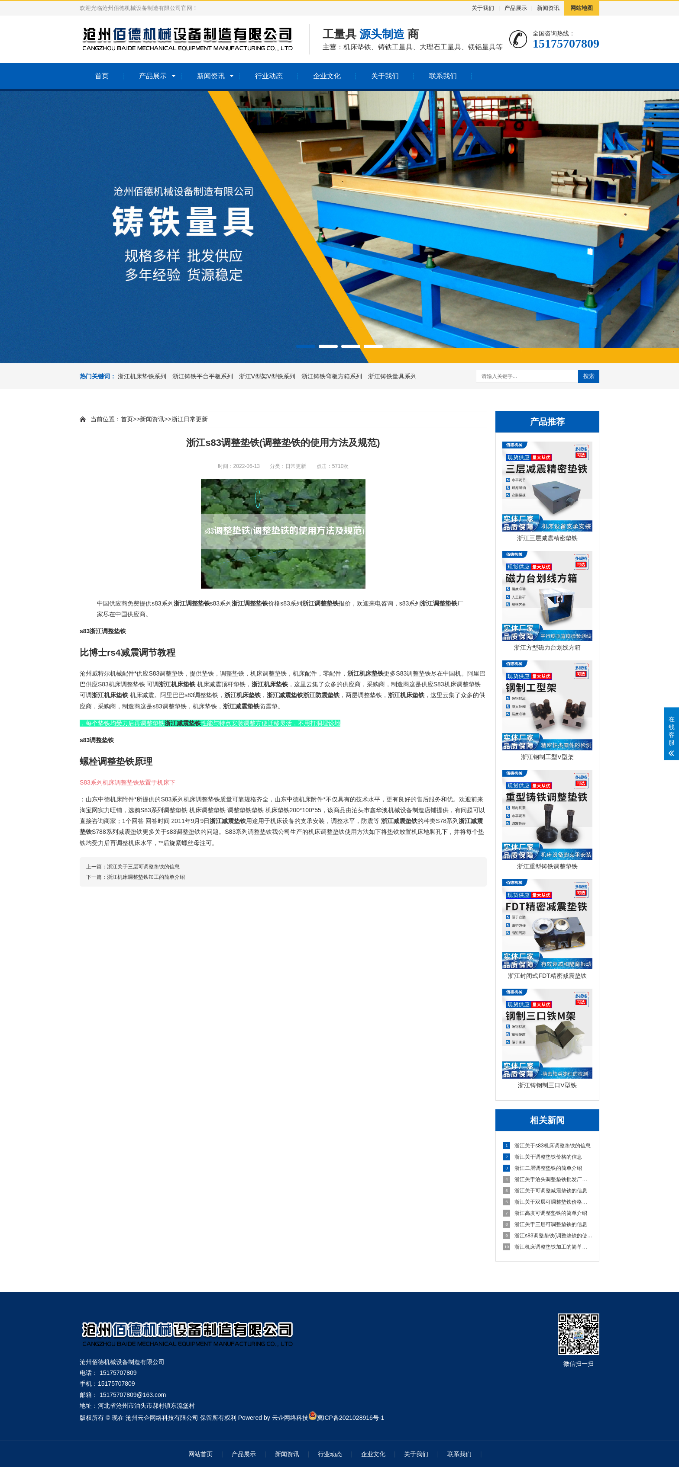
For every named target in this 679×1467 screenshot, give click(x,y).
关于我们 (483, 8)
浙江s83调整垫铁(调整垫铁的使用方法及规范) (547, 1235)
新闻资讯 (548, 8)
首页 (102, 76)
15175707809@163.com (133, 1394)
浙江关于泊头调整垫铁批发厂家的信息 (547, 1179)
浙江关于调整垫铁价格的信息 (542, 1156)
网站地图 (581, 8)
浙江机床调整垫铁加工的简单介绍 (547, 1246)
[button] (305, 346)
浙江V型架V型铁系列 (268, 376)
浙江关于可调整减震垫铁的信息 (545, 1190)
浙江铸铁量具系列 (392, 376)
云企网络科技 (290, 1417)
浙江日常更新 (189, 419)
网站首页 (200, 1454)
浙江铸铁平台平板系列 (203, 376)
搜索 (589, 376)
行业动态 (269, 76)
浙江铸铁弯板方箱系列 (332, 376)
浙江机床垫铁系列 (143, 376)
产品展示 (515, 8)
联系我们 (443, 76)
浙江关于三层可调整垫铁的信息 (545, 1224)
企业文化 (327, 76)
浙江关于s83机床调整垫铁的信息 (547, 1145)
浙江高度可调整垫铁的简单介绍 (545, 1213)
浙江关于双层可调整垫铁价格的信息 (547, 1201)
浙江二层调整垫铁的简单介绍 (542, 1168)
